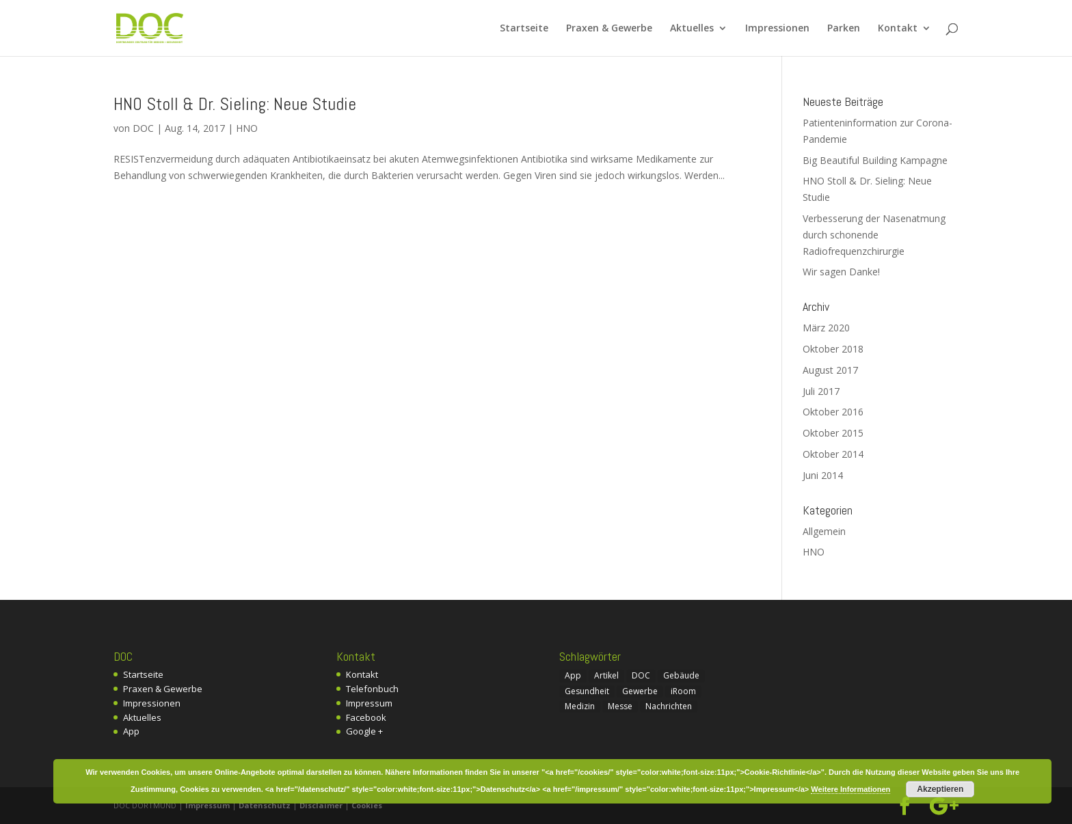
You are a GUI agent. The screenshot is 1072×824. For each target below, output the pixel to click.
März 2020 (826, 327)
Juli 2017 (821, 391)
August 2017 (830, 369)
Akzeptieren (940, 789)
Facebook (366, 717)
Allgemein (824, 531)
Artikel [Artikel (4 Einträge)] (606, 675)
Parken (843, 28)
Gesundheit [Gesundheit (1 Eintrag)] (587, 691)
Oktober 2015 (833, 432)
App (131, 731)
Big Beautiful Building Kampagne (875, 160)
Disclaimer (321, 805)
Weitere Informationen (850, 789)
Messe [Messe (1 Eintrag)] (620, 706)
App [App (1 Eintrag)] (573, 675)
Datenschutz (265, 805)
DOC (143, 128)
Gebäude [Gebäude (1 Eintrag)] (681, 675)
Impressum (369, 703)
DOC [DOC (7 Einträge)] (641, 675)
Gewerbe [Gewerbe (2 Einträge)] (640, 691)
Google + (364, 731)
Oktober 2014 (833, 454)
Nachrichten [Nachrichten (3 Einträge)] (668, 706)
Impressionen (777, 28)
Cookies (366, 805)
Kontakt (897, 28)
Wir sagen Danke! (841, 271)
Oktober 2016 (833, 411)
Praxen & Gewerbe (609, 28)
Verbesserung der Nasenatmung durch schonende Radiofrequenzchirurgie (874, 235)
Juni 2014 (823, 475)
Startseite (524, 28)
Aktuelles (692, 28)
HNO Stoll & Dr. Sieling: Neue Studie (234, 104)
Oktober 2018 (833, 348)
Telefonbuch (372, 689)
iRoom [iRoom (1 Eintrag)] (683, 691)
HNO (247, 128)
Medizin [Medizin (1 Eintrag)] (580, 706)
